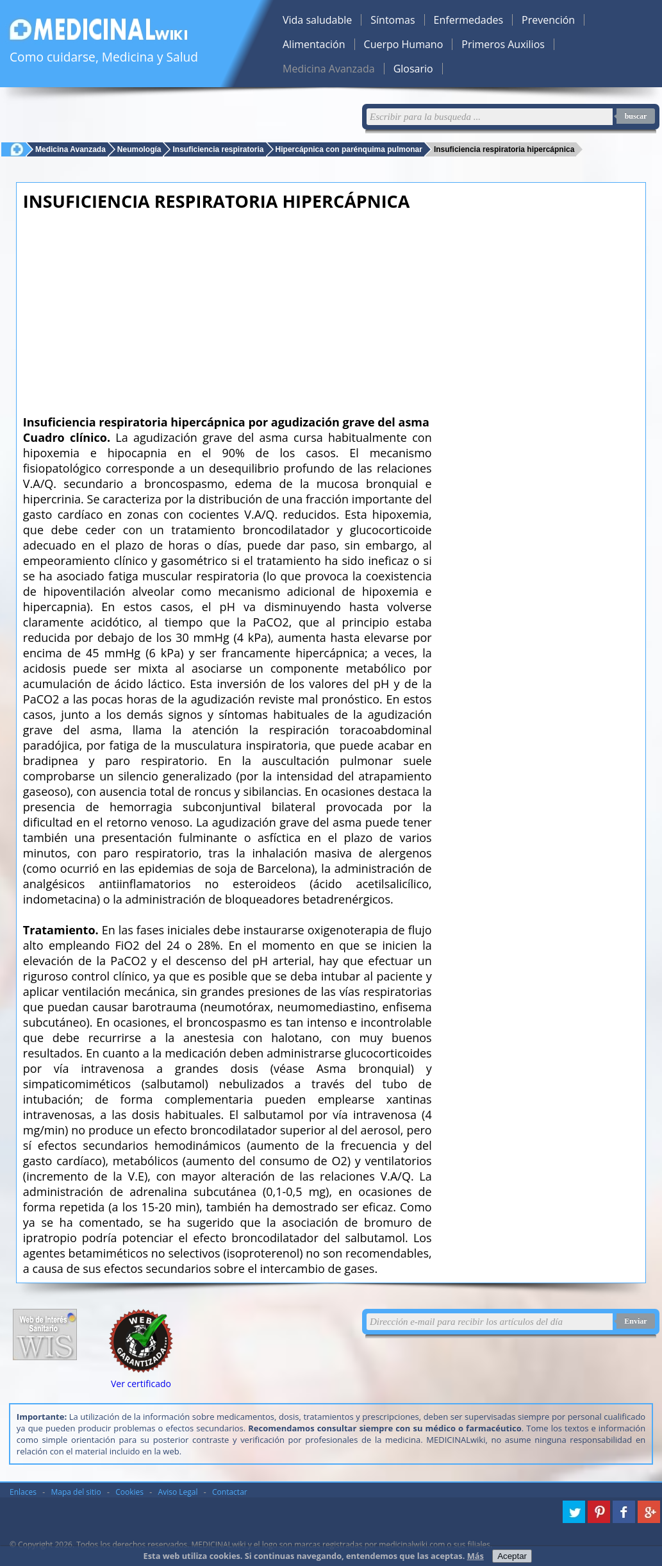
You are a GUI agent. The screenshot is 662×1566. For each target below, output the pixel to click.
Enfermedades (468, 20)
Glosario (413, 69)
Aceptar (512, 1556)
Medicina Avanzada (329, 69)
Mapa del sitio (76, 1491)
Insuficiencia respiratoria (217, 149)
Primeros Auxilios (503, 44)
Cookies (129, 1491)
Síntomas (392, 20)
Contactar (229, 1491)
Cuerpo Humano (403, 44)
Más (475, 1556)
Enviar (635, 1321)
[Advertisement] (227, 309)
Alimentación (314, 44)
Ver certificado (141, 1383)
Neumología (139, 149)
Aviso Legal (178, 1491)
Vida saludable (317, 20)
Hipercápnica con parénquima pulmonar (349, 149)
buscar (636, 116)
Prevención (548, 20)
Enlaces (23, 1491)
